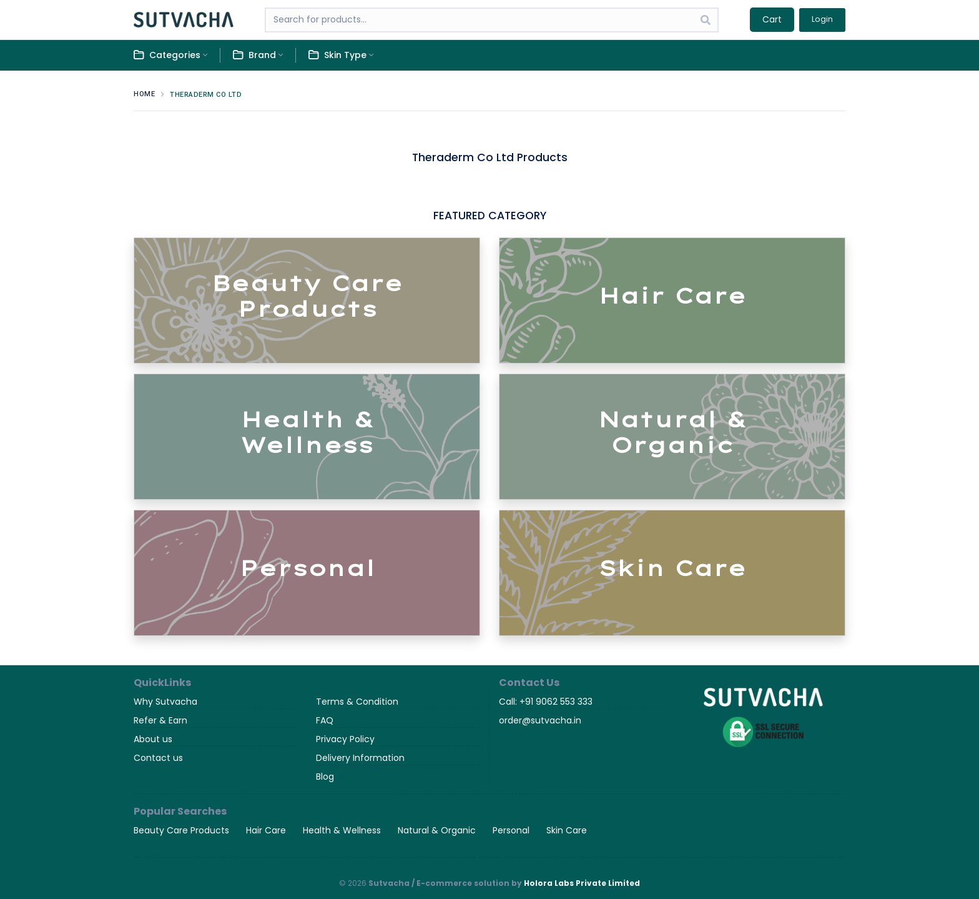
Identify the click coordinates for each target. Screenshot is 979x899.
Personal (511, 830)
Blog (325, 776)
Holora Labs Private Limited (582, 883)
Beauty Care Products (181, 830)
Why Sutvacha (165, 701)
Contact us (158, 758)
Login (822, 19)
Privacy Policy (345, 739)
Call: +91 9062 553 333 (546, 701)
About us (153, 739)
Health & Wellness (342, 830)
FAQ (324, 720)
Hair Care (266, 830)
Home (144, 94)
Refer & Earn (160, 720)
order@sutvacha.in (540, 720)
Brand (254, 55)
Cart (772, 19)
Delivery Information (360, 758)
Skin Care (566, 830)
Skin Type (337, 55)
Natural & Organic (437, 830)
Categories (167, 55)
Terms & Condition (357, 701)
